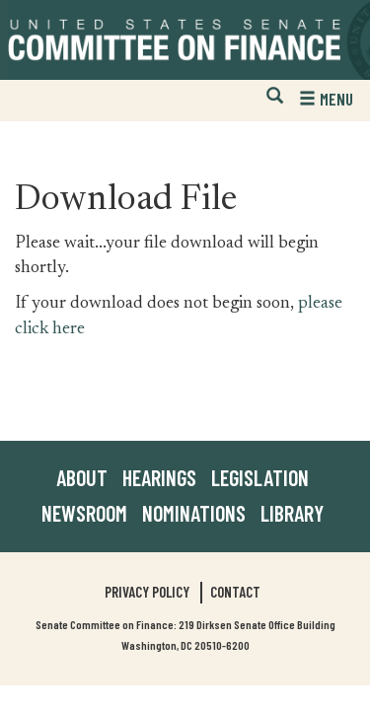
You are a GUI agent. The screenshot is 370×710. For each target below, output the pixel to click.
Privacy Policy (147, 592)
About (82, 477)
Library (292, 513)
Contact (235, 592)
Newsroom (84, 513)
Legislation (260, 477)
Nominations (194, 513)
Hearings (159, 477)
